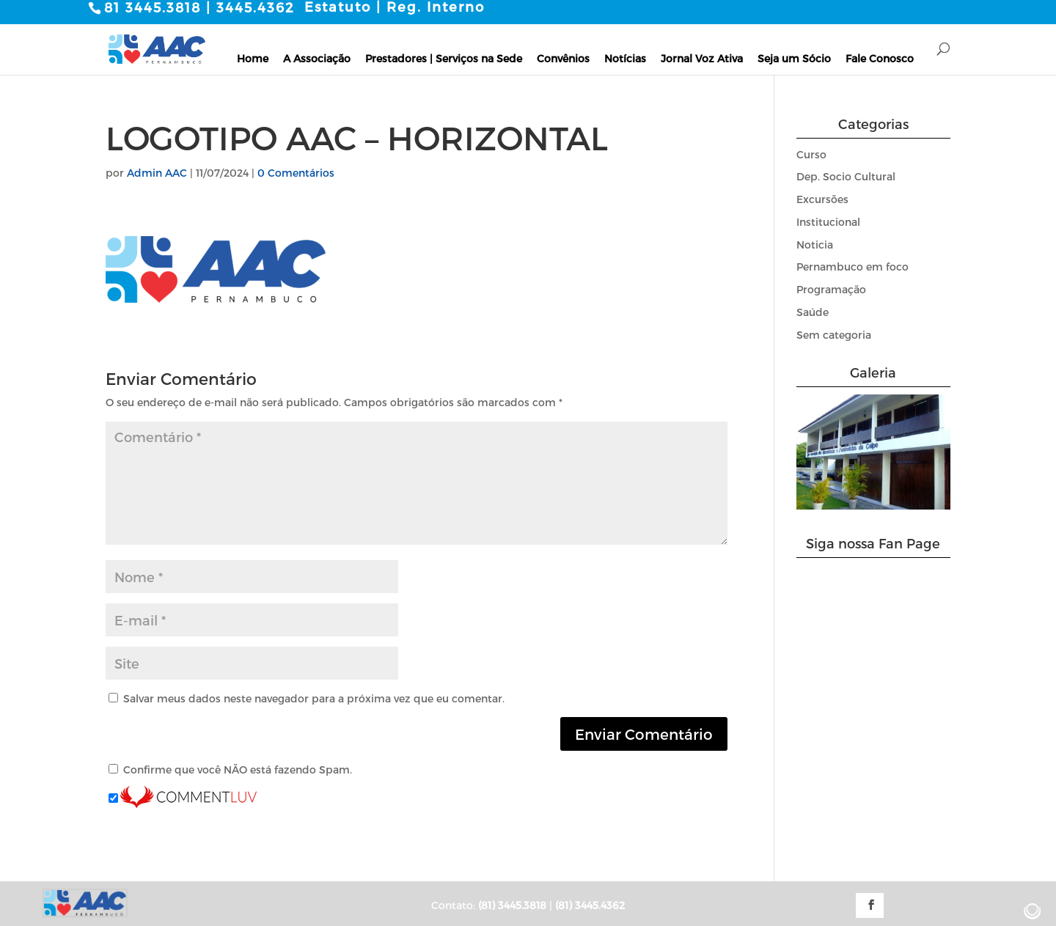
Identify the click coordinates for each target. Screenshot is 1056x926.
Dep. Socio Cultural (845, 176)
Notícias (625, 57)
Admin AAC (157, 172)
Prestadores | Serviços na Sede (443, 57)
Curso (811, 153)
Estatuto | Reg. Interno (394, 6)
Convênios (563, 57)
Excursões (822, 199)
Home (252, 57)
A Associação (317, 57)
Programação (831, 289)
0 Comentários (295, 172)
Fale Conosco (880, 57)
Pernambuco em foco (852, 266)
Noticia (814, 244)
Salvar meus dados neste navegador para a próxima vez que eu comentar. (314, 697)
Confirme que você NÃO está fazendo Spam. (230, 769)
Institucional (828, 222)
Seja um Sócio (794, 57)
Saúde (812, 312)
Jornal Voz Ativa (702, 57)
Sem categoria (833, 334)
